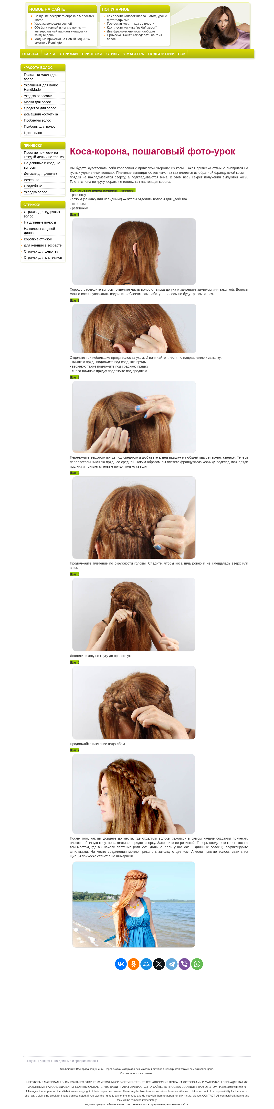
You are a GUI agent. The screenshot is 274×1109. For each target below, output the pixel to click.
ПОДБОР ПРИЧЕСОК (167, 54)
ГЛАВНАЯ (31, 54)
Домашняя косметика (41, 114)
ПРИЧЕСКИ (92, 54)
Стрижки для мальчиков (43, 257)
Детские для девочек (40, 173)
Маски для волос (37, 102)
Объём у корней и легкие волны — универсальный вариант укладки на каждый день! (60, 31)
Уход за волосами (38, 96)
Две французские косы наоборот (131, 31)
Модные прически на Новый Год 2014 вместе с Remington (62, 41)
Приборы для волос (39, 126)
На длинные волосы (40, 222)
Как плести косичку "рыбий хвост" (132, 27)
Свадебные (33, 186)
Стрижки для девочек (41, 251)
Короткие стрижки (38, 239)
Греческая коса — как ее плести (130, 23)
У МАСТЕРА (133, 54)
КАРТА (50, 54)
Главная (44, 1061)
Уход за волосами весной (53, 23)
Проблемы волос (37, 120)
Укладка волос (35, 192)
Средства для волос (40, 108)
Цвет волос (33, 133)
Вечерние (31, 180)
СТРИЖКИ (69, 54)
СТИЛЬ (112, 54)
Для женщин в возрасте (43, 245)
